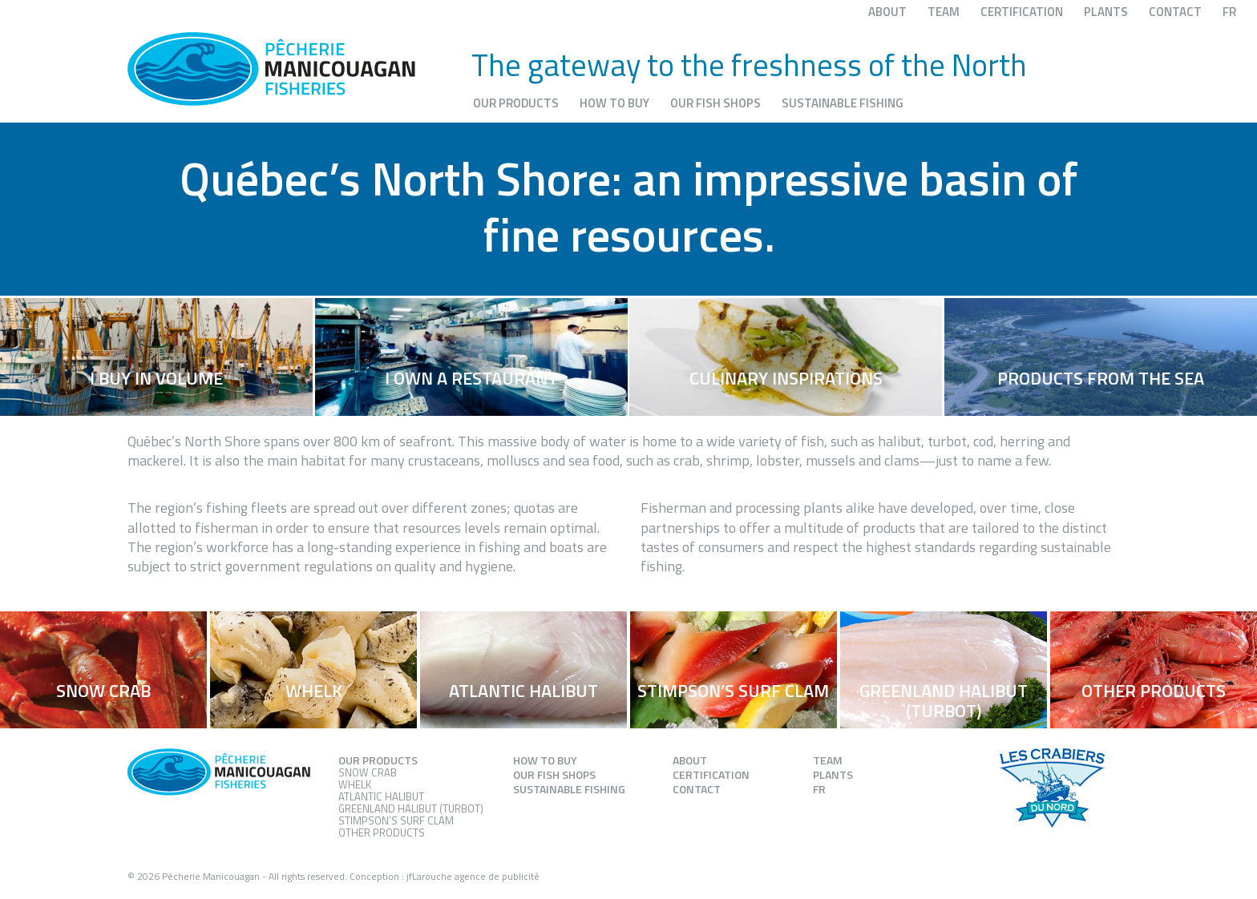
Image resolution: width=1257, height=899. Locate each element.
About (887, 11)
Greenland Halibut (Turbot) (410, 808)
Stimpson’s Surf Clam (396, 820)
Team (944, 11)
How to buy (614, 103)
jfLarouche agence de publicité (473, 876)
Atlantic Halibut (381, 796)
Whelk (354, 784)
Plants (1106, 11)
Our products (516, 103)
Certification (1021, 11)
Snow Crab (367, 772)
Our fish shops (715, 103)
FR (1229, 11)
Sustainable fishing (842, 103)
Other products (381, 832)
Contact (1175, 11)
